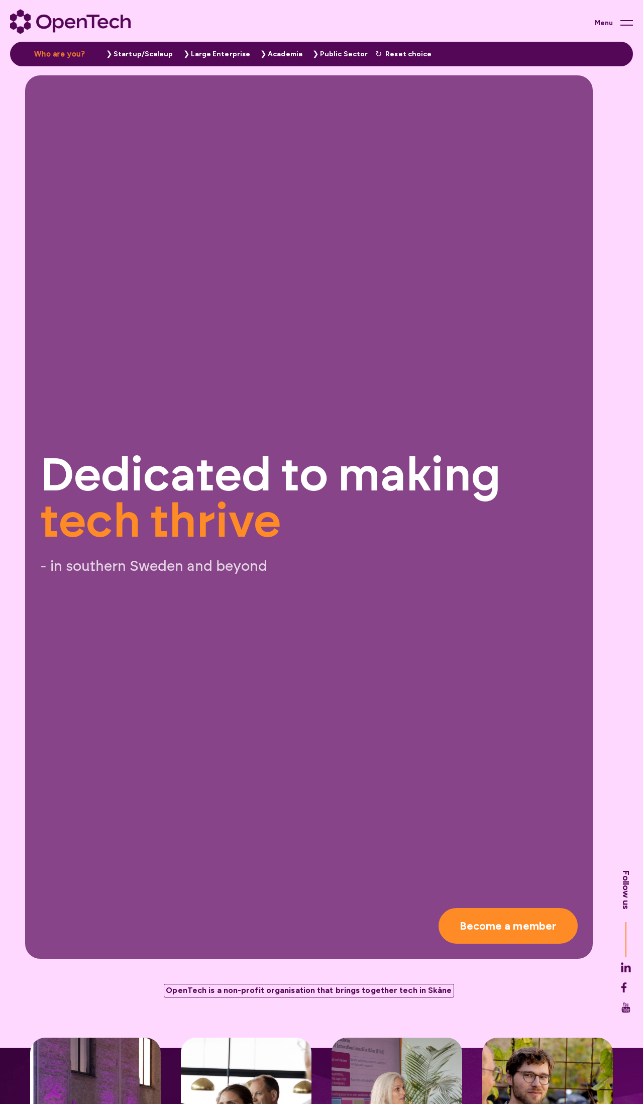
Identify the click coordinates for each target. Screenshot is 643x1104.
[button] (137, 54)
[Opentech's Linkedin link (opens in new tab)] (626, 990)
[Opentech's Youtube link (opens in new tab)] (626, 1030)
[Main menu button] (614, 23)
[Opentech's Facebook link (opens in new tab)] (626, 1010)
